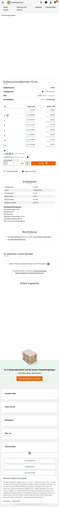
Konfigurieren (29, 467)
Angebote (38, 7)
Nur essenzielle (30, 473)
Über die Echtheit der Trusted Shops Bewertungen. (29, 273)
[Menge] (13, 163)
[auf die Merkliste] (11, 171)
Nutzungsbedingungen (40, 271)
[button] (51, 2)
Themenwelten (50, 7)
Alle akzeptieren (29, 461)
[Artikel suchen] (41, 2)
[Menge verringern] (5, 163)
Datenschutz (16, 501)
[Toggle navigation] (3, 2)
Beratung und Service (21, 8)
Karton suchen (5, 8)
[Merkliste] (45, 2)
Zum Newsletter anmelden (29, 379)
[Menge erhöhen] (27, 163)
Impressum (6, 501)
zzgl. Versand (8, 160)
